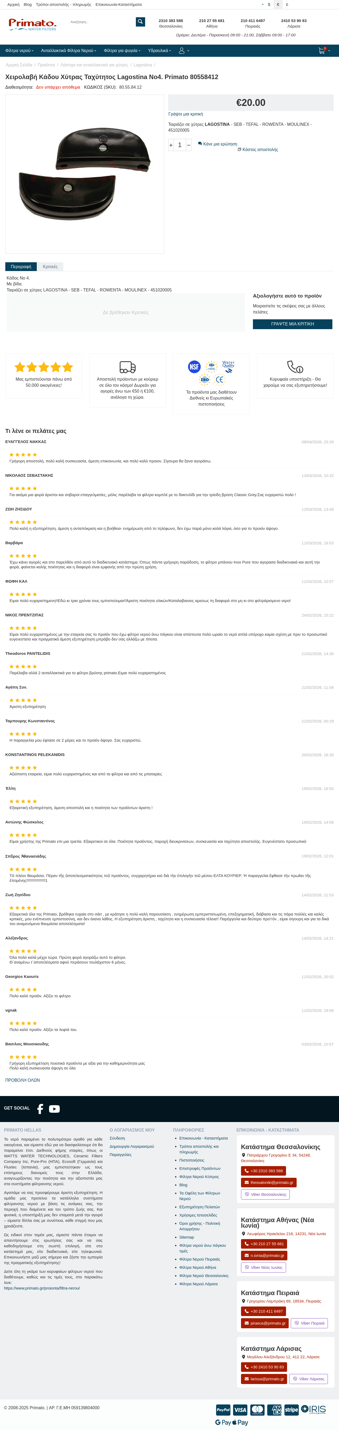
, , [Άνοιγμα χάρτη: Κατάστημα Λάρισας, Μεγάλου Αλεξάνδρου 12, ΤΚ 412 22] (283, 1357)
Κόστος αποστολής (260, 149)
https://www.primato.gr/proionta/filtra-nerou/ (42, 1288)
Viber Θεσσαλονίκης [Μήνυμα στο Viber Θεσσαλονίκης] (265, 1194)
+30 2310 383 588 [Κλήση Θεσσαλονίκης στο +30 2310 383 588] (263, 1170)
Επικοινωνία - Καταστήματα (203, 1138)
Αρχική (13, 4)
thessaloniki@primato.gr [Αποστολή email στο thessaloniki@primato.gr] (268, 1182)
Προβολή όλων (22, 1080)
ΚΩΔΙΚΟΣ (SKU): (100, 87)
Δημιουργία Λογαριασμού (132, 1146)
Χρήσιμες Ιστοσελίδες (198, 1215)
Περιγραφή (21, 266)
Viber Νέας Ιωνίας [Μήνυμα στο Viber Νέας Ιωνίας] (263, 1267)
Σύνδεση (117, 1138)
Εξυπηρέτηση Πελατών (199, 1207)
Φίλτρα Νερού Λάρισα (198, 1284)
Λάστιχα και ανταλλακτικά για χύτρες (94, 65)
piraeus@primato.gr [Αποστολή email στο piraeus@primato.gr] (265, 1323)
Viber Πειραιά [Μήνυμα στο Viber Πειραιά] (309, 1323)
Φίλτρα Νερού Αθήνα (197, 1267)
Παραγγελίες (121, 1154)
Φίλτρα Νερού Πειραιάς (199, 1259)
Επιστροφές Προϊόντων (199, 1168)
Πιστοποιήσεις (191, 1160)
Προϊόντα (46, 65)
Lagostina (143, 65)
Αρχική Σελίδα (19, 65)
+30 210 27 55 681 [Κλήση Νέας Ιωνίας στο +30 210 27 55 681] (264, 1243)
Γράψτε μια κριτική (185, 114)
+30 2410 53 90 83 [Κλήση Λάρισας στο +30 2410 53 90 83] (264, 1367)
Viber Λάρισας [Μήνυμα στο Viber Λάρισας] (308, 1379)
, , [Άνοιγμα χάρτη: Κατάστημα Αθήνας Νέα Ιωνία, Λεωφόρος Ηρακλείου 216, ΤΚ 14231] (286, 1233)
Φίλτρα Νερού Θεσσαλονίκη (203, 1275)
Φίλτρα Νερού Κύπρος (199, 1176)
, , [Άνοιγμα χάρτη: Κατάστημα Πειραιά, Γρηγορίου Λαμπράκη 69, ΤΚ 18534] (284, 1301)
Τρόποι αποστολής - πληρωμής (63, 4)
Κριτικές (50, 266)
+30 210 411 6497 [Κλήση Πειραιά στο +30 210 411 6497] (263, 1311)
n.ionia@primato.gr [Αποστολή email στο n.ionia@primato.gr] (264, 1255)
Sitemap (186, 1237)
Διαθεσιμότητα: (19, 87)
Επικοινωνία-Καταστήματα (119, 4)
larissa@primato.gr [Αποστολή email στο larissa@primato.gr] (264, 1379)
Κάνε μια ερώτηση (217, 144)
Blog (28, 4)
